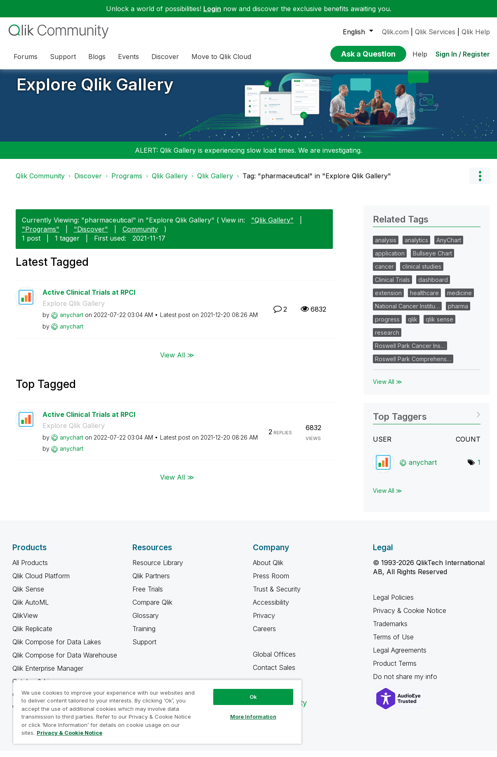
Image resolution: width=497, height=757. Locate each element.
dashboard (433, 285)
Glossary (145, 621)
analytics (416, 246)
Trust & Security (277, 595)
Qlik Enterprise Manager (47, 674)
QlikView (25, 621)
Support (144, 648)
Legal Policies (393, 603)
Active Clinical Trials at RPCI (88, 298)
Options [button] (479, 182)
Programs (126, 182)
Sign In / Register (463, 54)
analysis (385, 246)
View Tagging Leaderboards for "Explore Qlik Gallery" (426, 420)
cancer (384, 272)
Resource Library (157, 569)
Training (143, 635)
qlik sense (439, 325)
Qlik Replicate (32, 635)
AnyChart (448, 246)
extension (388, 299)
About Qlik (268, 569)
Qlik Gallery (170, 182)
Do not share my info (406, 683)
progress (387, 325)
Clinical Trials (392, 285)
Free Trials (147, 595)
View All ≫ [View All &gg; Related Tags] (387, 387)
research (387, 338)
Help (419, 54)
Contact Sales (274, 673)
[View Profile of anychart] (71, 320)
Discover (88, 182)
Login (212, 9)
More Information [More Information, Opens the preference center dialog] (253, 716)
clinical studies (421, 272)
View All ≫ (177, 361)
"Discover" (91, 235)
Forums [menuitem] (26, 56)
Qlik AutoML (30, 608)
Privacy (264, 621)
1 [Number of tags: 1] (479, 468)
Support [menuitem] (63, 56)
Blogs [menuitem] (97, 56)
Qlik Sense (28, 595)
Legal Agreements (399, 656)
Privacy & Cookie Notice (409, 617)
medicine (459, 299)
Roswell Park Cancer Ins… (410, 351)
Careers (264, 635)
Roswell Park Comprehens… (413, 365)
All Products (30, 569)
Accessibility (271, 608)
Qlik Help (476, 32)
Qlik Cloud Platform (41, 582)
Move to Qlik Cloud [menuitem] (221, 56)
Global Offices (274, 660)
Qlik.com (395, 32)
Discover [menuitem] (165, 56)
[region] (157, 711)
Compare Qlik (152, 608)
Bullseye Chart (432, 259)
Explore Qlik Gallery (95, 90)
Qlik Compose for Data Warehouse (64, 661)
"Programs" (40, 235)
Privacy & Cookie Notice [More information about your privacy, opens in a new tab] (69, 732)
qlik (412, 325)
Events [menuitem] (128, 56)
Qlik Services (435, 32)
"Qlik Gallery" (272, 226)
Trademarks (390, 630)
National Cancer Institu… (407, 312)
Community (140, 235)
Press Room (271, 582)
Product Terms (395, 669)
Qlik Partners (151, 582)
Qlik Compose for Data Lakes (56, 648)
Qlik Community (40, 182)
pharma (458, 312)
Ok (253, 696)
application (390, 259)
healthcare (424, 299)
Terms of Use (393, 643)
